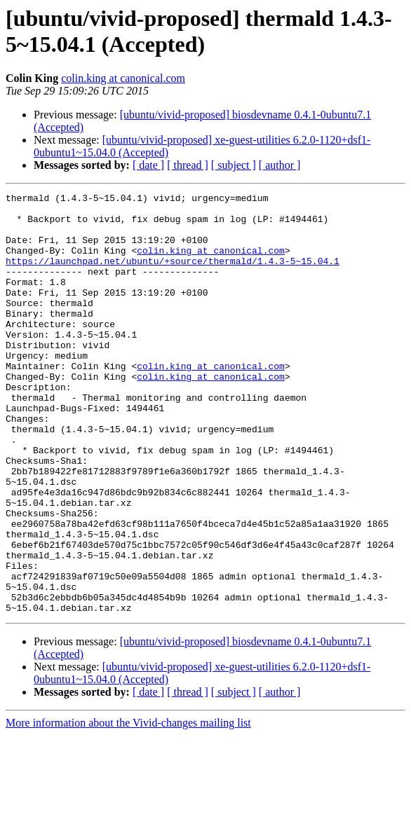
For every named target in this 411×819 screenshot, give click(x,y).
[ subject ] (233, 165)
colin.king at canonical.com (123, 78)
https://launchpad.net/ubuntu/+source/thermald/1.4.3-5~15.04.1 (172, 275)
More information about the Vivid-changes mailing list (128, 807)
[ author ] (280, 165)
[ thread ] (187, 165)
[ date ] (148, 165)
